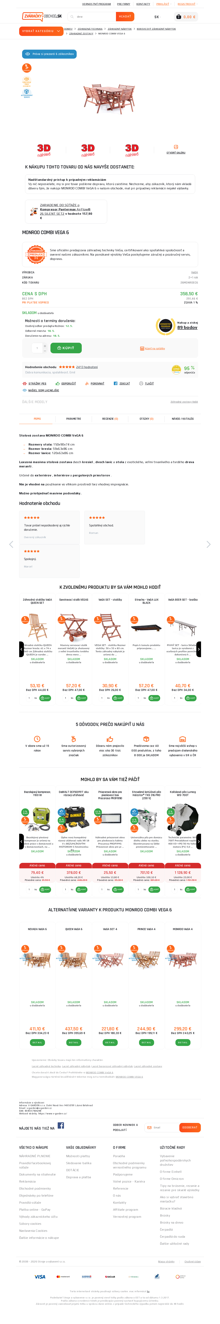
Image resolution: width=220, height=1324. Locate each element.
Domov (68, 29)
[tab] (110, 419)
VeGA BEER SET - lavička (183, 600)
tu (148, 1306)
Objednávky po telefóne (36, 1211)
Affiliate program (125, 1225)
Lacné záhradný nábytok (76, 1082)
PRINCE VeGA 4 (146, 945)
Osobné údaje (192, 1277)
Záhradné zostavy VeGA (182, 402)
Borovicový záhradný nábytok (156, 29)
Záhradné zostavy (81, 33)
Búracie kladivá (171, 1224)
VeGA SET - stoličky (110, 600)
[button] (11, 544)
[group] (37, 653)
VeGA (194, 272)
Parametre (73, 419)
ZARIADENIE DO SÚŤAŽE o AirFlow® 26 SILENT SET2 (65, 209)
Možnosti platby (78, 1172)
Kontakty (143, 3)
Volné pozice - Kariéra (129, 1197)
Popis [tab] (37, 419)
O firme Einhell (171, 1187)
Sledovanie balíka (78, 1179)
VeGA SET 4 (110, 945)
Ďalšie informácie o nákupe (39, 1253)
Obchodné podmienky (35, 1204)
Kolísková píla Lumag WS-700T (183, 802)
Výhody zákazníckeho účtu (38, 1232)
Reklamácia (27, 1197)
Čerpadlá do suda (172, 1252)
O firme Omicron (172, 1194)
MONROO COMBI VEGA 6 (129, 1092)
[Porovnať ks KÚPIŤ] (28, 706)
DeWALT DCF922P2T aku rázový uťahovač (74, 802)
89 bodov (187, 327)
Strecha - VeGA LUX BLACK (146, 602)
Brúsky (165, 1231)
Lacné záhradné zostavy (148, 1082)
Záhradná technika (90, 29)
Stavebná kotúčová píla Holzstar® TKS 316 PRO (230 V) (146, 804)
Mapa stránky (165, 1277)
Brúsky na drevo (171, 1238)
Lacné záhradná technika (46, 1082)
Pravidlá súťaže (30, 1218)
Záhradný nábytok (120, 29)
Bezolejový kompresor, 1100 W (37, 802)
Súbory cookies (30, 1239)
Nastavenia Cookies (33, 1246)
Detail (37, 1058)
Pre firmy (123, 3)
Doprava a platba (78, 1193)
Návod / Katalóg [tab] (183, 419)
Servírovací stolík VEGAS (73, 600)
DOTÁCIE (72, 1186)
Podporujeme (123, 1190)
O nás (117, 1211)
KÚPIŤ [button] (46, 706)
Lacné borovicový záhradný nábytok (112, 1082)
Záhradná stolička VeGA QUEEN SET (37, 602)
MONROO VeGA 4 (183, 945)
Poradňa (119, 1172)
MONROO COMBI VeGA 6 (99, 1088)
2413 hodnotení (87, 367)
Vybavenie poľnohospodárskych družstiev (175, 1176)
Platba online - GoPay (34, 1225)
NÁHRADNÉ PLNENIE (35, 1172)
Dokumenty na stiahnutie (37, 1190)
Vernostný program (96, 3)
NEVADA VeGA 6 (37, 945)
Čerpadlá (166, 1245)
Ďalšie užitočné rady (174, 1259)
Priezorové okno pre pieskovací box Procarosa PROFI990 (110, 804)
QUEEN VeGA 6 (73, 945)
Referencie (120, 1204)
